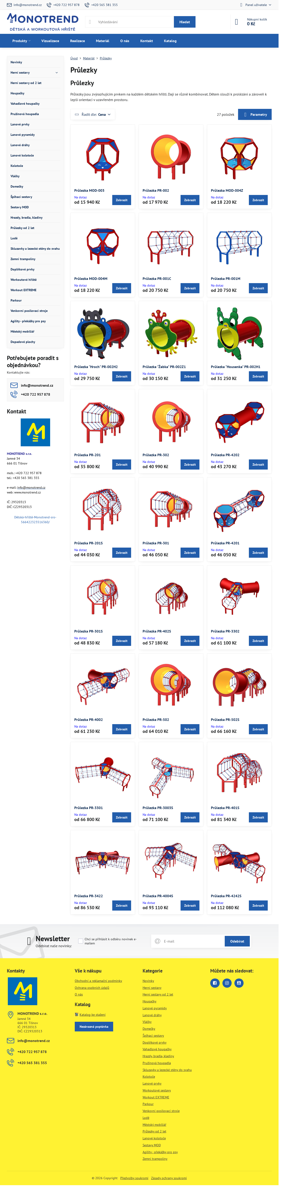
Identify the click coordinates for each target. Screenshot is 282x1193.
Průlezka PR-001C (157, 278)
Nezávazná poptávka (94, 1027)
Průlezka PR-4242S (226, 896)
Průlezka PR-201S (88, 543)
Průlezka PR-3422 (88, 896)
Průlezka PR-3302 (225, 631)
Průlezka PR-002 (156, 190)
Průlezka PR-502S (225, 719)
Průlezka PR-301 (156, 543)
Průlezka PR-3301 (88, 807)
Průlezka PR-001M (225, 278)
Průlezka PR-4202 (225, 455)
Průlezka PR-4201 (225, 543)
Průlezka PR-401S (225, 807)
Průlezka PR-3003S (158, 807)
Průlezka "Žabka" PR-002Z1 (164, 366)
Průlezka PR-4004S (158, 896)
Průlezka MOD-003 (89, 190)
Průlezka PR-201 (87, 455)
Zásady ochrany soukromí (169, 1178)
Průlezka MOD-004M (90, 278)
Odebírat (237, 941)
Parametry (255, 114)
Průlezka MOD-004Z (227, 190)
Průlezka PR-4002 (88, 719)
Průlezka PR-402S (157, 631)
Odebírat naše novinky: (54, 945)
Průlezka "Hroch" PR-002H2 (96, 366)
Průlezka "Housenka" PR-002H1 (235, 366)
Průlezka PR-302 (156, 455)
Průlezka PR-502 (156, 719)
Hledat (184, 22)
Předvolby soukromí (134, 1178)
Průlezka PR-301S (88, 631)
